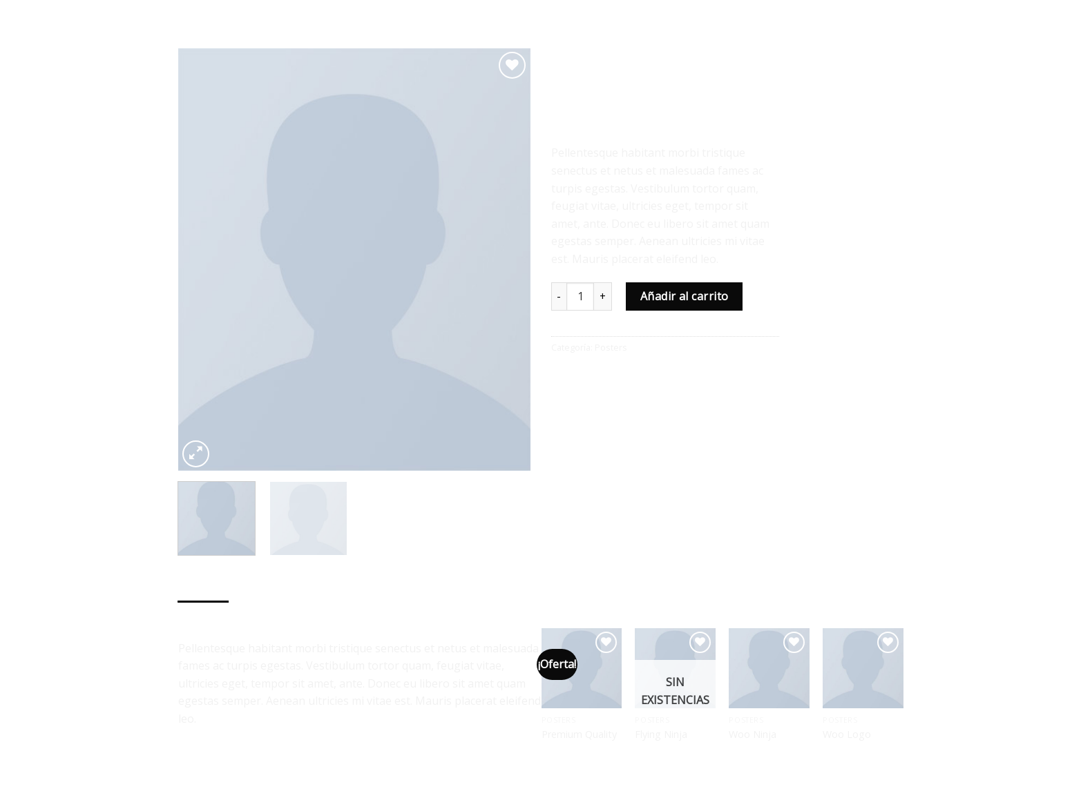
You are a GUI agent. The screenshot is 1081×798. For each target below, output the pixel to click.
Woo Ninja (752, 734)
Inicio (562, 60)
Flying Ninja (661, 734)
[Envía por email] (613, 378)
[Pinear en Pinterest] (637, 378)
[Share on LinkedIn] (663, 378)
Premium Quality (579, 734)
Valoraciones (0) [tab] (272, 614)
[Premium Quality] (582, 668)
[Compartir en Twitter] (588, 378)
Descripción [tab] (203, 614)
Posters (604, 60)
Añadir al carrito (684, 296)
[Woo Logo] (863, 668)
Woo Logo (847, 734)
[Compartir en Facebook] (563, 378)
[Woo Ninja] (769, 668)
